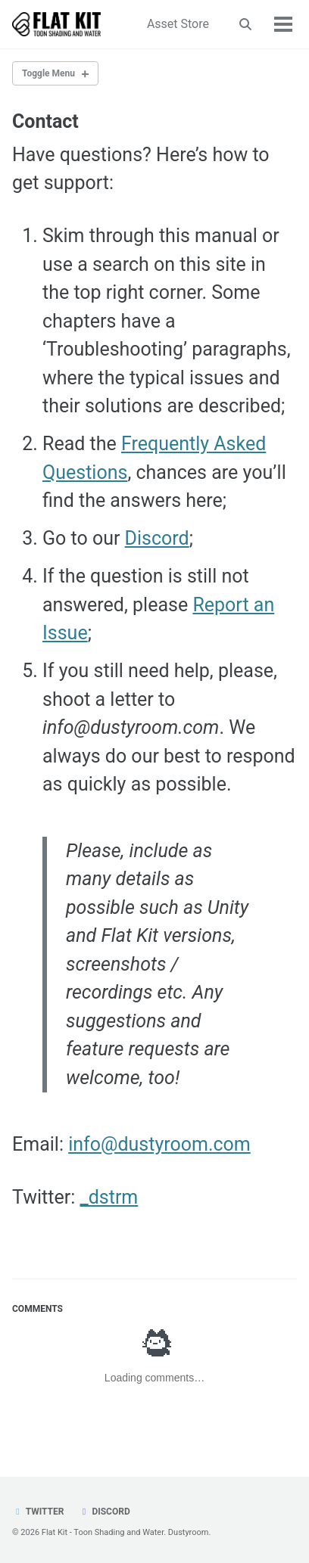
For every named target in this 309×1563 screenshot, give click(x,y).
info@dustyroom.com (159, 1144)
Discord (157, 538)
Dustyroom (188, 1532)
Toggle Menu (48, 73)
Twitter (38, 1511)
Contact (45, 121)
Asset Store (178, 24)
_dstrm (109, 1197)
